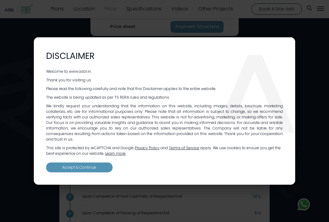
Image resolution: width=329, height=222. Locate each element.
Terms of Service (184, 147)
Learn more (115, 153)
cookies (234, 147)
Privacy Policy (147, 147)
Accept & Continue (79, 167)
